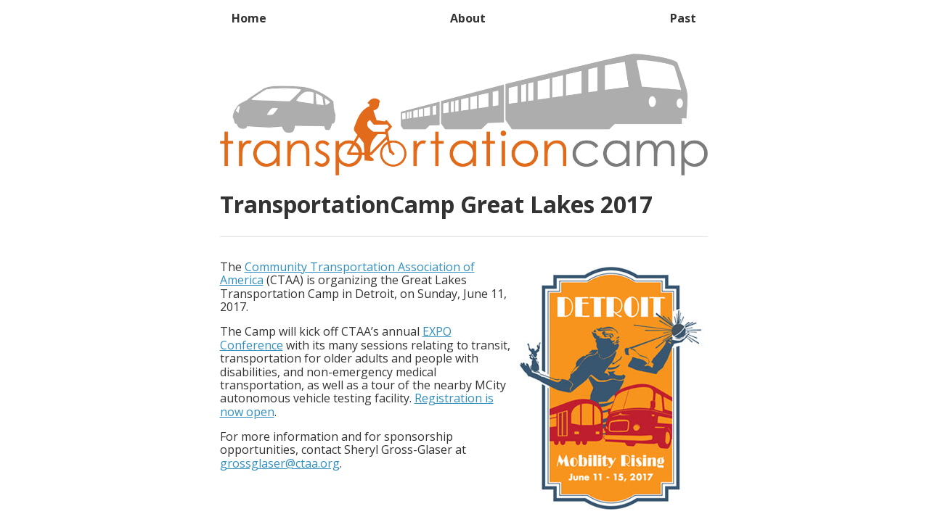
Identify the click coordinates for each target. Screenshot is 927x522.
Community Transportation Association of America (347, 273)
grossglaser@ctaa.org (280, 463)
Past (683, 18)
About (468, 18)
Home (249, 18)
